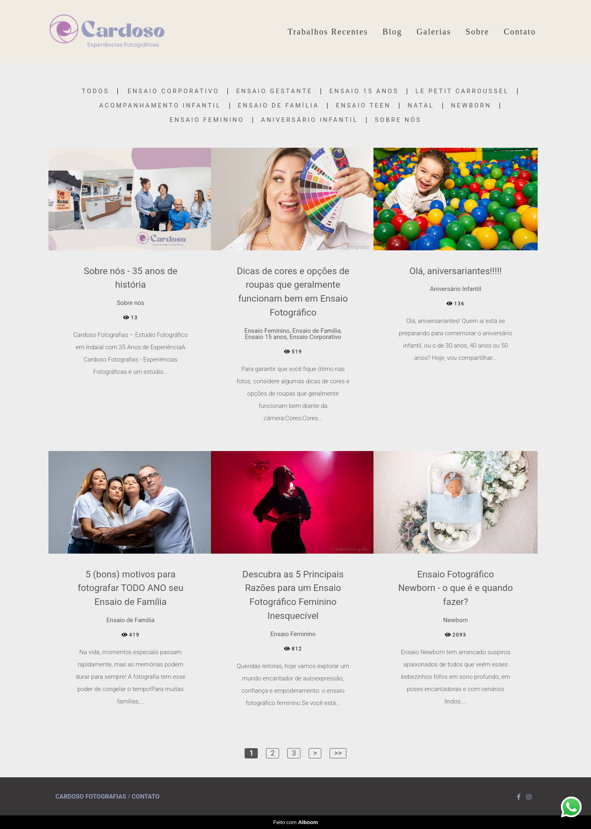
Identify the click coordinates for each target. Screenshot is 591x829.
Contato (520, 31)
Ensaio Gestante (274, 91)
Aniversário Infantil (309, 120)
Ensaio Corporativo (174, 91)
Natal (421, 106)
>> (337, 753)
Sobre (477, 31)
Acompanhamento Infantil (160, 106)
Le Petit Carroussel (462, 91)
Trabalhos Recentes (328, 31)
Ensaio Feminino (207, 120)
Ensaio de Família (278, 106)
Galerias (434, 31)
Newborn (471, 106)
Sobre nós (398, 120)
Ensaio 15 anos (364, 91)
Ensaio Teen (363, 106)
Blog (392, 31)
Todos (95, 91)
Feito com (295, 822)
